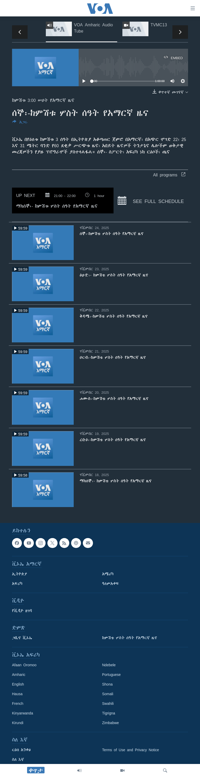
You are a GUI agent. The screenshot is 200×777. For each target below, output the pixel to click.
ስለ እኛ (18, 759)
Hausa (17, 694)
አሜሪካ (108, 574)
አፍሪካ (17, 583)
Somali (107, 694)
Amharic (18, 674)
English (18, 684)
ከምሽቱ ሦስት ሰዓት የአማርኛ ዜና (129, 638)
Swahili (108, 703)
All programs (169, 174)
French (17, 703)
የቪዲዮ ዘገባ (22, 610)
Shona (107, 684)
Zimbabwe (110, 722)
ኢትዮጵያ (19, 574)
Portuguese (111, 674)
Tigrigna (108, 713)
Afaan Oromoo (24, 665)
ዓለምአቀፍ (110, 583)
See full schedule (151, 200)
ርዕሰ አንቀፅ (21, 750)
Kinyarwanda (22, 713)
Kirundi (17, 722)
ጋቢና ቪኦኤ (22, 638)
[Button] (20, 123)
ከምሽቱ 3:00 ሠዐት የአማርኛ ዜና (43, 100)
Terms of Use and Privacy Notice (130, 750)
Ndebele (109, 665)
